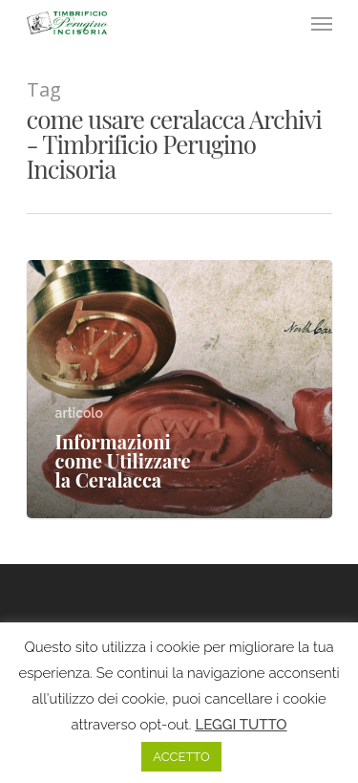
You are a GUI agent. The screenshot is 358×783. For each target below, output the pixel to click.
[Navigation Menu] (321, 23)
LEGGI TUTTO (240, 724)
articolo (79, 413)
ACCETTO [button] (181, 757)
